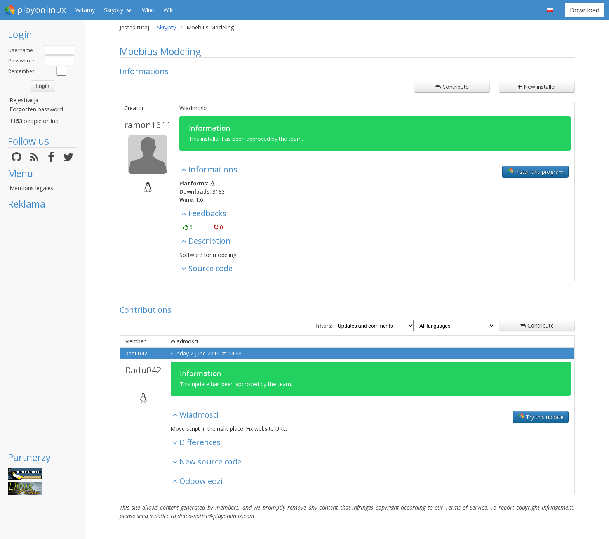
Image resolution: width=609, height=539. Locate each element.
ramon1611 (147, 124)
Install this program (535, 171)
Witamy (85, 10)
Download (584, 10)
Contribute (452, 86)
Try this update (541, 417)
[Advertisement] (42, 330)
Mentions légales (31, 188)
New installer (537, 86)
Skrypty (113, 10)
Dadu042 (135, 353)
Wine (148, 10)
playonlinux (35, 10)
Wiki (169, 10)
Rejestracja (24, 100)
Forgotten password (36, 109)
